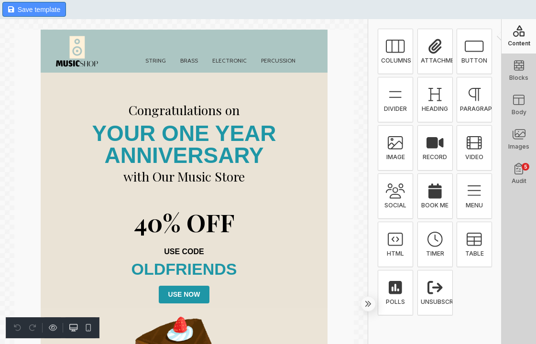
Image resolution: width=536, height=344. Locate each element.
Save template (34, 9)
